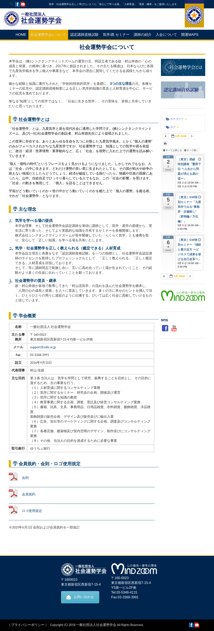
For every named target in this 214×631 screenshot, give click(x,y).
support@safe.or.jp (43, 347)
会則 (25, 477)
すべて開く (191, 150)
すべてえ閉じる (172, 150)
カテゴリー (176, 119)
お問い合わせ (80, 597)
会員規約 (28, 494)
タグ (172, 127)
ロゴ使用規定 (32, 511)
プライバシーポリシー (28, 625)
